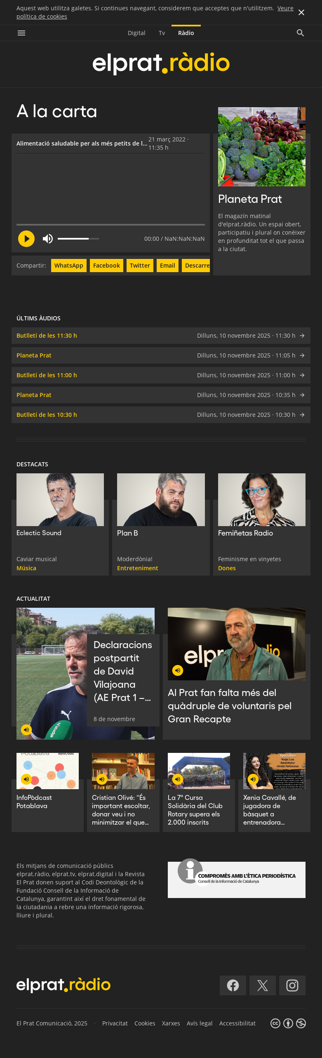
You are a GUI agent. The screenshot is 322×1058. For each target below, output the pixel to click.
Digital (137, 33)
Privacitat (115, 1023)
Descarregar (202, 265)
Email (167, 265)
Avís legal (200, 1023)
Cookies (144, 1023)
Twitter (140, 265)
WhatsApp (68, 265)
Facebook (106, 265)
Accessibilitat (237, 1023)
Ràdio (186, 33)
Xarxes (171, 1023)
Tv (162, 33)
